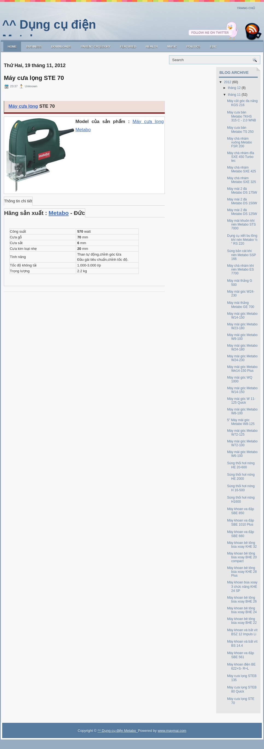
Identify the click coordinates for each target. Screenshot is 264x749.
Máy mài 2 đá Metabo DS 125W (242, 212)
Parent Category (96, 46)
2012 (227, 82)
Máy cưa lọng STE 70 (34, 78)
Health (152, 46)
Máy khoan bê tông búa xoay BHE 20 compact (242, 557)
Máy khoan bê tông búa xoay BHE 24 (242, 610)
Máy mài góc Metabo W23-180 (242, 326)
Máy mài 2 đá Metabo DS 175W (242, 190)
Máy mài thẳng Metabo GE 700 (240, 305)
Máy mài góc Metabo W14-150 (242, 315)
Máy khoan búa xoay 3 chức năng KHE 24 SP (242, 586)
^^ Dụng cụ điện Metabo (117, 731)
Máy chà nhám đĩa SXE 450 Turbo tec (240, 157)
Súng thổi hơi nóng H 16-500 (241, 488)
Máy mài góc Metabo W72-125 (242, 432)
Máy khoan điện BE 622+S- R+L (241, 666)
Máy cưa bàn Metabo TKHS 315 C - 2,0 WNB (241, 116)
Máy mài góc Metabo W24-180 (242, 347)
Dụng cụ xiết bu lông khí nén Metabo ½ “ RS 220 (242, 239)
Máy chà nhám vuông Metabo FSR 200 (239, 142)
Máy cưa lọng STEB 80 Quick (242, 689)
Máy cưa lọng (23, 106)
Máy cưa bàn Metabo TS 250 (240, 130)
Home (12, 46)
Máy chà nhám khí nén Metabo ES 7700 (240, 269)
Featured (128, 46)
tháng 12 (234, 88)
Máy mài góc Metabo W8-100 (242, 411)
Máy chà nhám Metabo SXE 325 (241, 180)
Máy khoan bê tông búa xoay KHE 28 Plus (242, 571)
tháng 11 (234, 95)
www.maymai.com (172, 731)
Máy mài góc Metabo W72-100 (242, 443)
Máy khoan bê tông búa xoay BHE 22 (242, 621)
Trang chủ (246, 8)
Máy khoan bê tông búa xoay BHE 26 (242, 599)
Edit (213, 46)
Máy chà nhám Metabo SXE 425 (241, 169)
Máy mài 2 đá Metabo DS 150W (242, 201)
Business (34, 46)
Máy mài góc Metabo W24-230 (242, 358)
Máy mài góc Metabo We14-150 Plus (242, 369)
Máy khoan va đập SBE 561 (240, 655)
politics (193, 46)
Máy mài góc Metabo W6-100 (242, 454)
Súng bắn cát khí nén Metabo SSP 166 (241, 255)
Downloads (61, 46)
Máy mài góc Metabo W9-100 (242, 337)
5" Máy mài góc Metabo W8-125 (240, 422)
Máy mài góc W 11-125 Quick (241, 401)
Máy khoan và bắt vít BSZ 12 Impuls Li (242, 632)
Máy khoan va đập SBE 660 (240, 534)
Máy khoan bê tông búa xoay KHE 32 (242, 545)
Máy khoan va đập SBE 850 (240, 511)
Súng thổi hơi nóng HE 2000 (241, 477)
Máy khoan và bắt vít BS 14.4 (242, 644)
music (172, 46)
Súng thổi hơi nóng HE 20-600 (241, 465)
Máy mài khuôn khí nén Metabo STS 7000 (241, 224)
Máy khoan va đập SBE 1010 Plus (240, 522)
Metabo (59, 213)
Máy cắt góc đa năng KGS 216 (242, 103)
